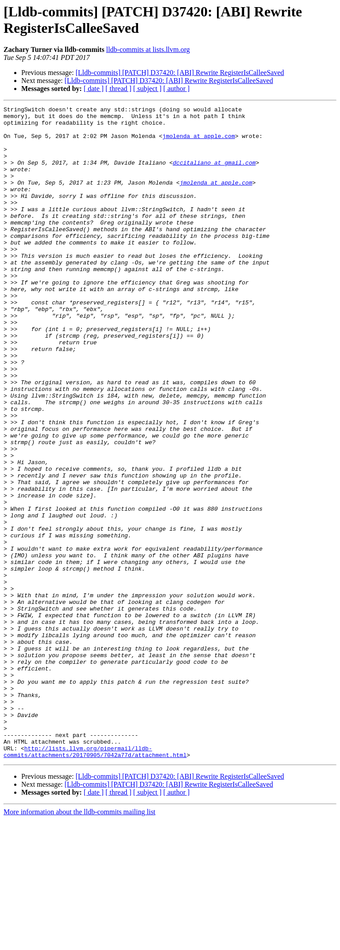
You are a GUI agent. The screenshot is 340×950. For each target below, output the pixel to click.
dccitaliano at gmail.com (214, 174)
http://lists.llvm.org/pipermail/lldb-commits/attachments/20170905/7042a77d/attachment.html (95, 881)
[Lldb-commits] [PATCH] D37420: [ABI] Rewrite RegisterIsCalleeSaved (180, 72)
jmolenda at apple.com (198, 142)
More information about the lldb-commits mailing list (79, 942)
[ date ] (94, 88)
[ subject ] (147, 88)
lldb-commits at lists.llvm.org (148, 49)
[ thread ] (118, 88)
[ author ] (176, 88)
